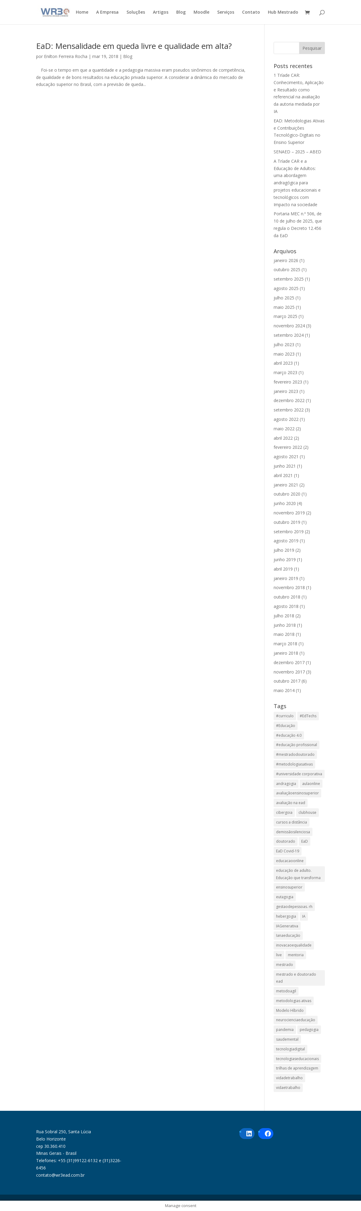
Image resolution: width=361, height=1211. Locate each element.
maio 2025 (284, 307)
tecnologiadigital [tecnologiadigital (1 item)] (290, 1049)
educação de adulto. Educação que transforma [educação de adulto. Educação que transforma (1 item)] (298, 874)
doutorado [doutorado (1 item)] (285, 841)
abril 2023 (283, 363)
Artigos (160, 12)
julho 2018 (284, 616)
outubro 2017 (287, 681)
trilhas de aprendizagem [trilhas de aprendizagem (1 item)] (297, 1068)
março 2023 (285, 372)
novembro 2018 (289, 587)
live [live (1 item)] (279, 954)
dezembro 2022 (289, 400)
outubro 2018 (287, 597)
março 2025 (285, 316)
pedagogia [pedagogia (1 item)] (309, 1029)
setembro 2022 (289, 410)
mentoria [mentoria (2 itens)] (296, 954)
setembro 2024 (289, 335)
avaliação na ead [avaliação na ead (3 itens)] (290, 802)
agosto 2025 (286, 288)
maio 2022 (284, 429)
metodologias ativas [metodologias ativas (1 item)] (293, 1000)
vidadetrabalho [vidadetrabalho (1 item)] (289, 1077)
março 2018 (285, 643)
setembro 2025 (289, 279)
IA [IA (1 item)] (303, 916)
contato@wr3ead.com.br (60, 1175)
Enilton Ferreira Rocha (65, 56)
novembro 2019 (289, 513)
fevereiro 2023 (288, 382)
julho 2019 (284, 550)
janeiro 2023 (286, 391)
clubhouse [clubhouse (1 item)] (307, 812)
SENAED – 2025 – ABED (297, 152)
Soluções (136, 12)
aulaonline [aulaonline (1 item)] (311, 783)
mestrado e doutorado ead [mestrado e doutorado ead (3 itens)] (296, 978)
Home (82, 12)
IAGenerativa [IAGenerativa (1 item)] (287, 926)
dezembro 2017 (289, 662)
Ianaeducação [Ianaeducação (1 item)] (288, 935)
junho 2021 (285, 466)
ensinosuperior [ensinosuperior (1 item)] (289, 887)
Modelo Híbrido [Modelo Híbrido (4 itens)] (290, 1010)
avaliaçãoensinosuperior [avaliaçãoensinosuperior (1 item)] (297, 793)
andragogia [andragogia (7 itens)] (286, 783)
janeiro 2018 (286, 653)
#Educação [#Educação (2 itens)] (285, 725)
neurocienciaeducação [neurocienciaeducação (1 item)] (295, 1019)
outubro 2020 (287, 494)
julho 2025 (284, 298)
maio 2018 (284, 634)
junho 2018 (285, 625)
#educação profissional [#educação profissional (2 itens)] (296, 744)
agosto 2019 (286, 541)
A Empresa (107, 12)
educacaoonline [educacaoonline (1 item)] (290, 860)
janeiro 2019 (286, 578)
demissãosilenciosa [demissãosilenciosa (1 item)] (293, 831)
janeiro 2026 (286, 260)
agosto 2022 (286, 419)
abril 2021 (283, 475)
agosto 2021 (286, 456)
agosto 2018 (286, 606)
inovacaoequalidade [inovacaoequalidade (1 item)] (294, 945)
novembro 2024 (289, 326)
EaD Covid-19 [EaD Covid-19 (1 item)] (287, 851)
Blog (181, 12)
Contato (251, 12)
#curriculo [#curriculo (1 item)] (285, 715)
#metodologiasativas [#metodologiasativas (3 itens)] (294, 764)
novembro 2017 (289, 672)
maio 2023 (284, 354)
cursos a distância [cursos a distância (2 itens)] (291, 822)
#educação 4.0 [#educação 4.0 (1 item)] (289, 735)
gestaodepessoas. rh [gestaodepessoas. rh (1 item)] (294, 906)
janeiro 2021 (286, 485)
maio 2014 (284, 690)
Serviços (225, 12)
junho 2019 (285, 559)
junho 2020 (285, 503)
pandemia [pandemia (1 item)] (285, 1029)
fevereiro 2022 (288, 447)
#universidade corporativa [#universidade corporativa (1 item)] (299, 773)
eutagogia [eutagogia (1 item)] (284, 896)
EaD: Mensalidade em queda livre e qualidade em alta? (134, 45)
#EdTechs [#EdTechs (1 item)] (308, 715)
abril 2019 (283, 569)
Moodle (201, 12)
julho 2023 (284, 344)
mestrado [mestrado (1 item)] (284, 964)
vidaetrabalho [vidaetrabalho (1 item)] (288, 1087)
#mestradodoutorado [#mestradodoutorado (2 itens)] (295, 754)
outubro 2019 (287, 522)
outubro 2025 (287, 269)
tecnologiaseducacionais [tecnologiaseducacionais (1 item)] (297, 1058)
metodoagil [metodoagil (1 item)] (286, 991)
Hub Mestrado (283, 12)
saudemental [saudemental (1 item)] (287, 1039)
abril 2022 (283, 438)
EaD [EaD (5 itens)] (304, 841)
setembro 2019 (289, 531)
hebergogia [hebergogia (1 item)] (286, 916)
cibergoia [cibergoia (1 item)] (284, 812)
